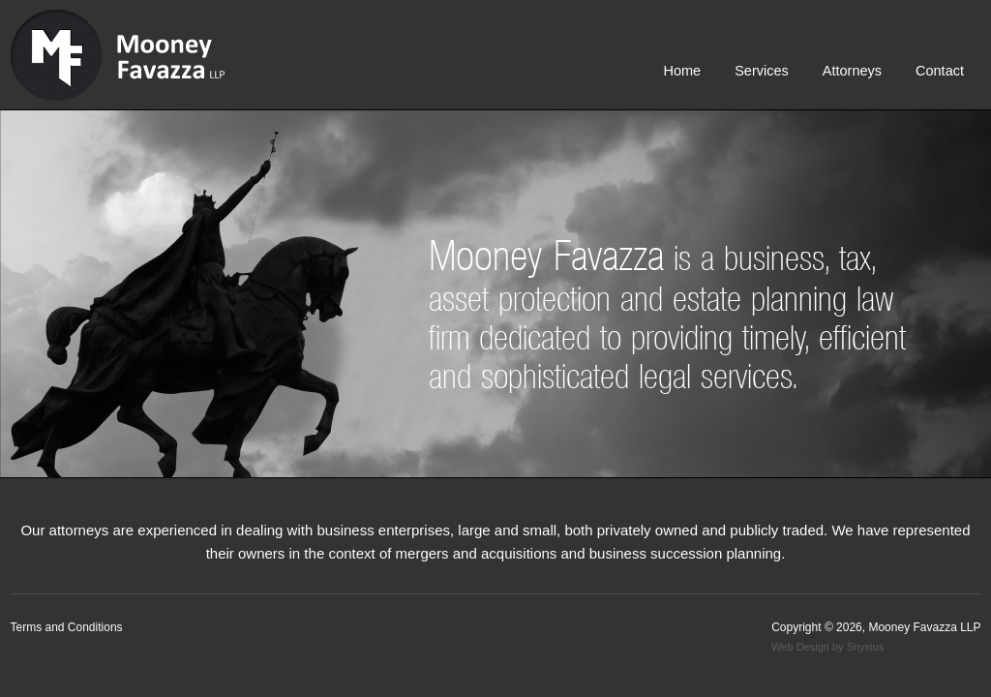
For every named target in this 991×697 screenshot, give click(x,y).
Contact (940, 70)
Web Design (800, 646)
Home (682, 70)
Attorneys (852, 70)
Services (762, 70)
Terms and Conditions (67, 627)
